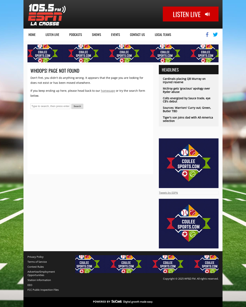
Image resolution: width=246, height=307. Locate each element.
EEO (29, 285)
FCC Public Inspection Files (43, 290)
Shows (96, 34)
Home (32, 34)
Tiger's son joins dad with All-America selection (188, 119)
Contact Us (137, 34)
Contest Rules (35, 266)
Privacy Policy (35, 257)
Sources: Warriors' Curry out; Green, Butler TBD (187, 109)
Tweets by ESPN (168, 192)
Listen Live (52, 34)
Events (115, 34)
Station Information (39, 280)
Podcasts (75, 34)
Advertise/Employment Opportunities (41, 273)
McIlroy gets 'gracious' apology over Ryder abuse (186, 90)
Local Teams (163, 34)
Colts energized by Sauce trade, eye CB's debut (186, 99)
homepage (108, 91)
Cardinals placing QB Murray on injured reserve (184, 80)
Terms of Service (37, 262)
